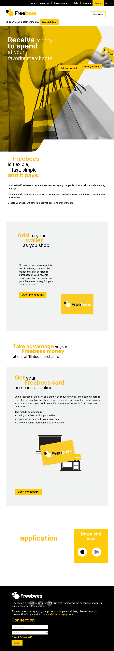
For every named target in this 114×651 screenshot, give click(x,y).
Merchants (98, 14)
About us (45, 3)
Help (76, 3)
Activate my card (68, 68)
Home (33, 3)
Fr (106, 3)
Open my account (90, 66)
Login (98, 3)
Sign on (87, 3)
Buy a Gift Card (49, 22)
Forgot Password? (22, 637)
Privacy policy (61, 3)
